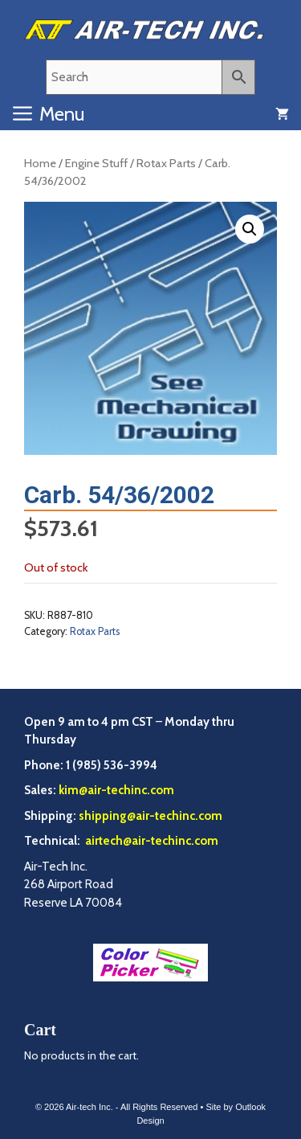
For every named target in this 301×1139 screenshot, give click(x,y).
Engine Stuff (96, 163)
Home (40, 163)
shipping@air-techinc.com (150, 816)
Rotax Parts (166, 163)
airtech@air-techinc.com (150, 841)
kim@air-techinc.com (116, 790)
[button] (249, 229)
